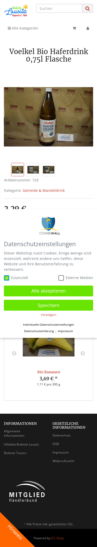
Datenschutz (62, 435)
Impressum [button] (65, 331)
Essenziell (16, 277)
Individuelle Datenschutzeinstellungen (48, 324)
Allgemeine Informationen (14, 433)
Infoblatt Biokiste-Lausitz (21, 444)
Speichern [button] (48, 305)
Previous (14, 353)
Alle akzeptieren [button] (48, 291)
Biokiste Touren (15, 453)
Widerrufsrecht (63, 461)
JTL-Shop (57, 538)
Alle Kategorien (23, 28)
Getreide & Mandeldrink (44, 190)
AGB (56, 444)
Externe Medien (75, 277)
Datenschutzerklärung (39, 331)
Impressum (61, 452)
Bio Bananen (48, 372)
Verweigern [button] (48, 315)
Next (83, 353)
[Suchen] (59, 8)
